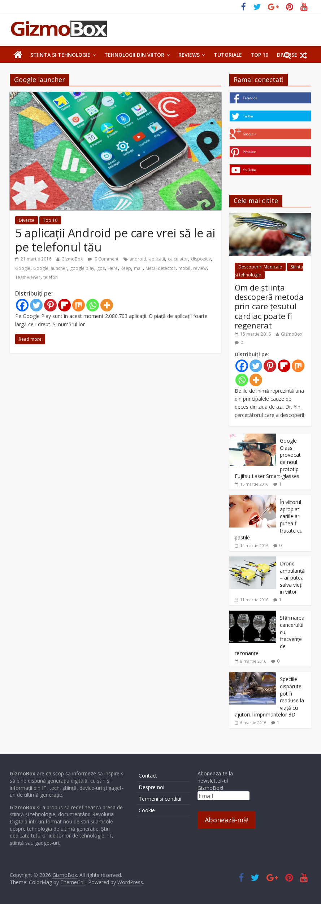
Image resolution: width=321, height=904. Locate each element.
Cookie (147, 810)
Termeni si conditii (160, 798)
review (200, 268)
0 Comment (103, 259)
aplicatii (157, 259)
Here (113, 268)
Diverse (26, 220)
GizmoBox (72, 259)
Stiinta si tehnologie (60, 54)
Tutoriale (228, 54)
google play (82, 268)
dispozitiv (201, 259)
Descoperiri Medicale (260, 267)
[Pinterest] (50, 305)
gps (101, 268)
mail (138, 268)
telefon (50, 277)
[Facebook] (22, 305)
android (138, 259)
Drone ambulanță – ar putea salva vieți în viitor (292, 577)
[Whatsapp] (92, 305)
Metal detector (160, 268)
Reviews (189, 54)
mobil (184, 268)
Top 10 (259, 54)
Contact (148, 775)
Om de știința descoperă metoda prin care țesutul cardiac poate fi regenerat (269, 306)
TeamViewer (27, 277)
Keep (126, 268)
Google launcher (50, 268)
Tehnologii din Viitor (134, 54)
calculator (178, 259)
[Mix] (78, 305)
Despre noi (151, 787)
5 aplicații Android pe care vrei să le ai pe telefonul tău (115, 239)
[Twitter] (36, 305)
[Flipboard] (64, 305)
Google (22, 268)
